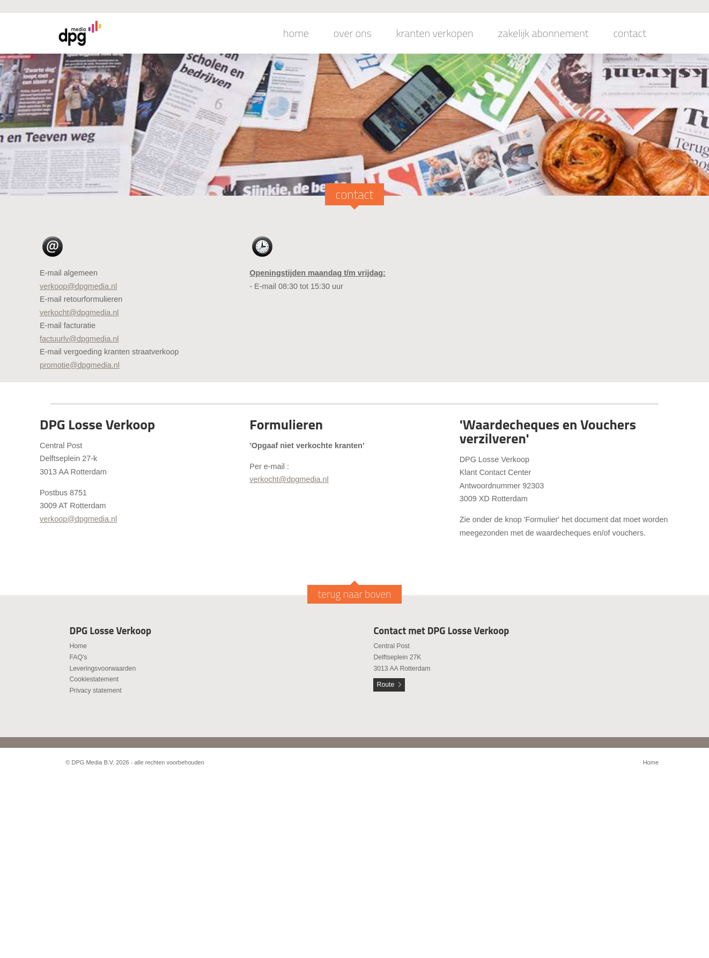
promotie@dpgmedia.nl (80, 365)
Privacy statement (95, 690)
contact (629, 33)
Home (78, 646)
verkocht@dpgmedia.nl (79, 312)
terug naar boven (355, 594)
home (296, 33)
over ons (353, 33)
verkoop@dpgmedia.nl (78, 286)
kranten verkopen (435, 33)
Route (386, 684)
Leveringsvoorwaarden (102, 668)
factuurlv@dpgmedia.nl (79, 339)
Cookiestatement (94, 679)
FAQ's (78, 657)
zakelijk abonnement (543, 33)
